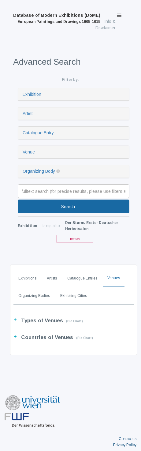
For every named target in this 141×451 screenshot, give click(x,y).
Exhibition (32, 94)
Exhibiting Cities (73, 296)
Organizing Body (39, 171)
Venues (113, 278)
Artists (52, 278)
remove (75, 238)
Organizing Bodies (34, 296)
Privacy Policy (124, 445)
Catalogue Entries (82, 278)
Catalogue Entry (38, 132)
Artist (28, 113)
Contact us (127, 439)
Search (68, 206)
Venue (29, 152)
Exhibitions (27, 278)
